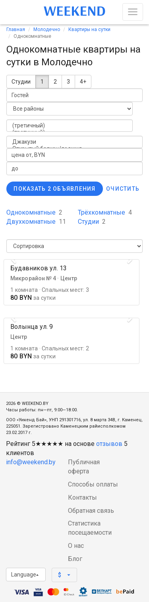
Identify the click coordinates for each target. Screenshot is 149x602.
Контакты (82, 497)
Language (25, 574)
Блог (75, 559)
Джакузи (74, 142)
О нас (76, 545)
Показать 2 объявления (54, 189)
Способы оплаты (93, 484)
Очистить (122, 189)
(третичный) (70, 125)
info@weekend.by (31, 462)
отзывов (109, 444)
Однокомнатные (34, 212)
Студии (21, 81)
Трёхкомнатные (105, 212)
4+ (83, 81)
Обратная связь (91, 510)
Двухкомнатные (36, 221)
